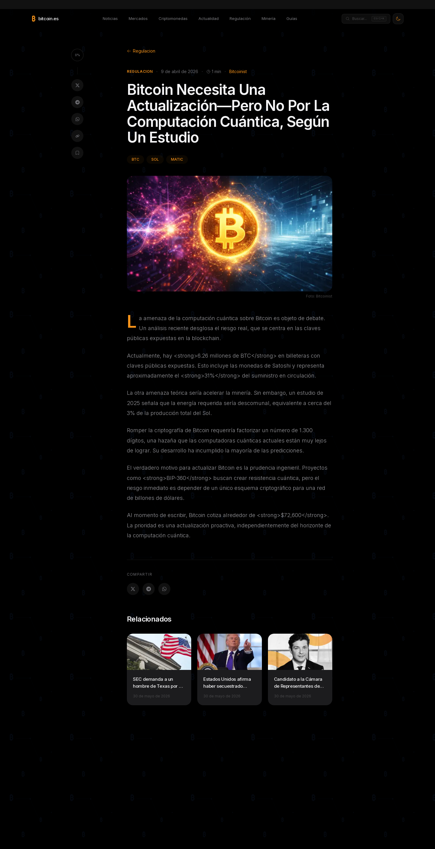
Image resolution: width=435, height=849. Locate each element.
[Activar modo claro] (398, 18)
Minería (269, 18)
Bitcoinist (238, 71)
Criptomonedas (173, 18)
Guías (291, 18)
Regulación (240, 18)
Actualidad (208, 18)
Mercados (138, 18)
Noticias (110, 18)
